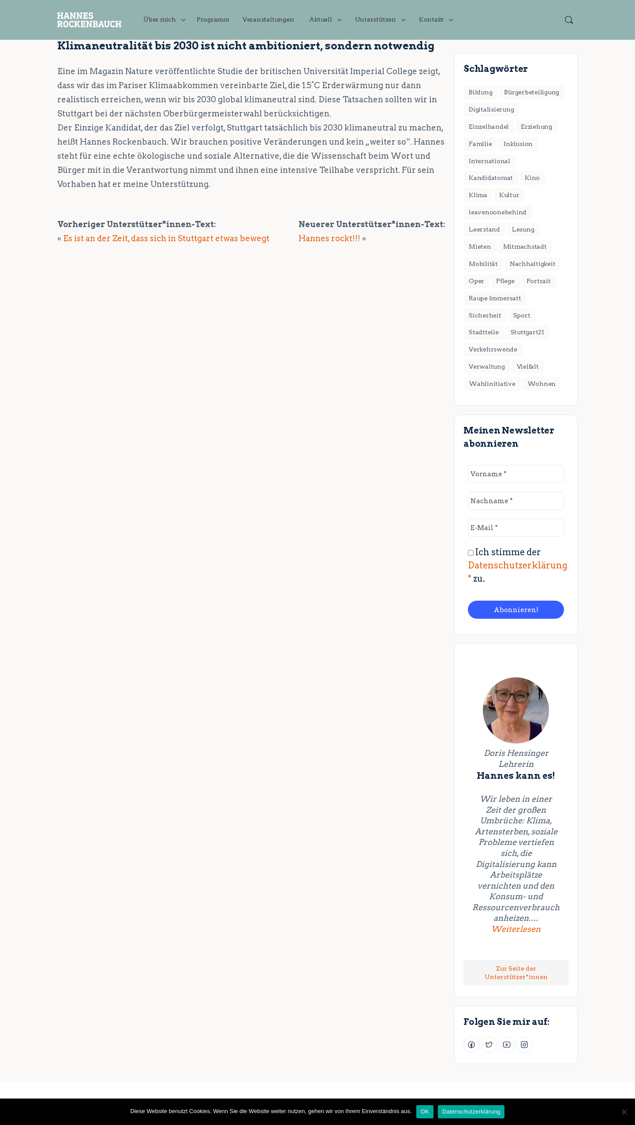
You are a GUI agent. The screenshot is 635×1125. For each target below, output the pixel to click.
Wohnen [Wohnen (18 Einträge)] (541, 383)
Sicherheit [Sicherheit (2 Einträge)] (485, 315)
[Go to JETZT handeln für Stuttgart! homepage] (89, 18)
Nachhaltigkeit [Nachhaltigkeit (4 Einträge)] (533, 263)
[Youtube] (507, 1044)
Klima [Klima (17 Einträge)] (478, 194)
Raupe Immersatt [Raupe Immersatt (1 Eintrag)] (495, 298)
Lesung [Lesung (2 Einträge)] (523, 229)
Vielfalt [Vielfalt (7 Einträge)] (528, 366)
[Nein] (624, 1111)
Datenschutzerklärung (471, 1111)
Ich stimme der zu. (518, 565)
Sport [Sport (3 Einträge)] (521, 315)
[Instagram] (524, 1044)
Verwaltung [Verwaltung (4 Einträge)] (487, 366)
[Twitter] (489, 1044)
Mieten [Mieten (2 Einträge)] (480, 246)
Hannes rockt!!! (329, 238)
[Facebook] (471, 1044)
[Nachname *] (516, 501)
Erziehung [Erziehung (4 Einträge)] (536, 126)
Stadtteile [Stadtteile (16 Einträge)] (484, 332)
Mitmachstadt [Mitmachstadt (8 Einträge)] (525, 246)
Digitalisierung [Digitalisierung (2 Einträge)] (491, 109)
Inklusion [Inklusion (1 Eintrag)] (518, 143)
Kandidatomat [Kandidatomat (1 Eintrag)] (491, 177)
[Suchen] (569, 20)
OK (425, 1111)
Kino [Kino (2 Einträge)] (532, 177)
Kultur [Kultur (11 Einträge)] (509, 194)
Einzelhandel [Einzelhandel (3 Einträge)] (489, 126)
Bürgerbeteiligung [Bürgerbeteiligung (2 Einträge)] (531, 92)
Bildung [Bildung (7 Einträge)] (480, 92)
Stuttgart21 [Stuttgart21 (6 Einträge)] (527, 332)
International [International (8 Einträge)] (489, 160)
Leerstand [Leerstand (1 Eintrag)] (484, 229)
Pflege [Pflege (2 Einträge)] (505, 280)
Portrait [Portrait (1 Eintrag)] (539, 280)
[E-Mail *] (516, 528)
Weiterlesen (525, 929)
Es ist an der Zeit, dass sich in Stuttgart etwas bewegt (166, 238)
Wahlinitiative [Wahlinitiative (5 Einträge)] (492, 383)
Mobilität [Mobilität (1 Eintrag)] (483, 263)
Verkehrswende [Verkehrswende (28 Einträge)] (493, 349)
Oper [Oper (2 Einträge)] (476, 280)
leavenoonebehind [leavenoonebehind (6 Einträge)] (498, 212)
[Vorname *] (516, 474)
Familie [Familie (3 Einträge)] (480, 143)
